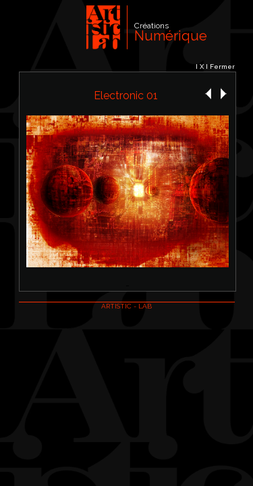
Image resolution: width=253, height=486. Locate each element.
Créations (151, 25)
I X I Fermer (215, 66)
